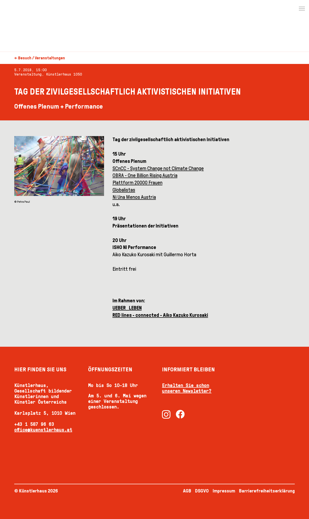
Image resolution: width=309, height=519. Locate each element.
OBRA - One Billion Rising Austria (144, 175)
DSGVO (202, 490)
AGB (187, 490)
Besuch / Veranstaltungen (41, 58)
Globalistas (123, 190)
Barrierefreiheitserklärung (267, 490)
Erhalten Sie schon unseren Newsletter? (186, 388)
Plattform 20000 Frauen (137, 183)
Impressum (224, 490)
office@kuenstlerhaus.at (43, 429)
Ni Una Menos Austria (134, 197)
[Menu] (302, 9)
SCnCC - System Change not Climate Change (158, 168)
